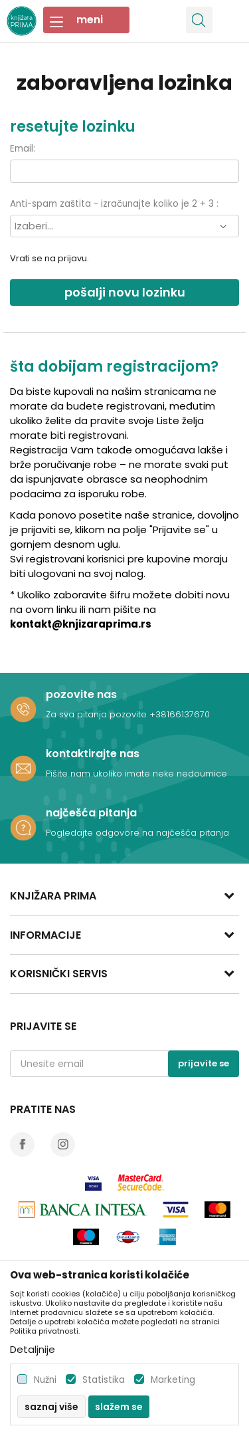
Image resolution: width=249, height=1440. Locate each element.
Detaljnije (32, 1349)
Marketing (173, 1379)
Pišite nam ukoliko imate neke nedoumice (136, 773)
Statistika (103, 1379)
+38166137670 (179, 714)
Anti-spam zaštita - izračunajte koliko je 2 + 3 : (114, 203)
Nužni (45, 1379)
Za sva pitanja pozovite (97, 714)
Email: (22, 148)
